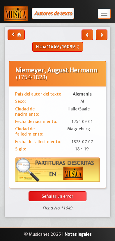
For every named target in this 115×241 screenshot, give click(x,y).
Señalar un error (57, 196)
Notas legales (78, 234)
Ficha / (58, 46)
